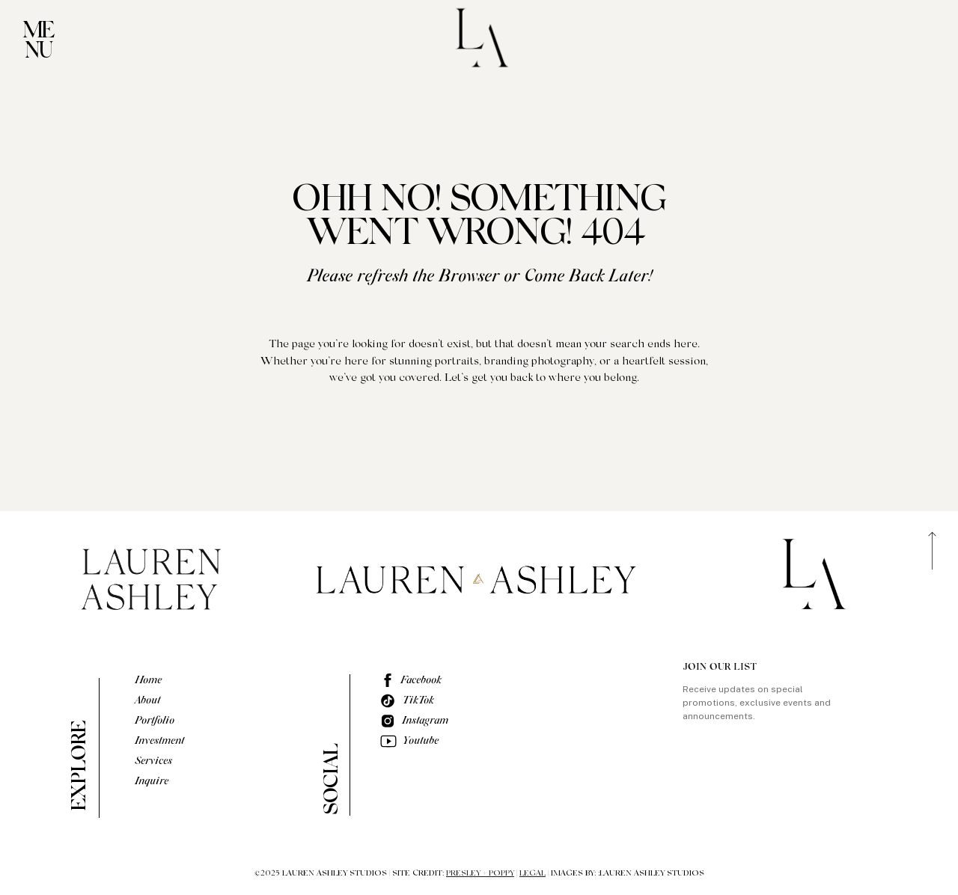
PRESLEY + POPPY (480, 874)
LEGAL (532, 874)
